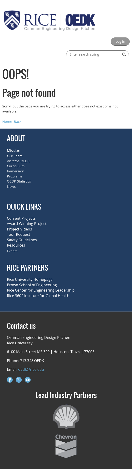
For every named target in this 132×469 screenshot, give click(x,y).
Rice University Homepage (30, 279)
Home (7, 121)
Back (17, 121)
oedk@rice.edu (31, 369)
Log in (120, 41)
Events (12, 250)
